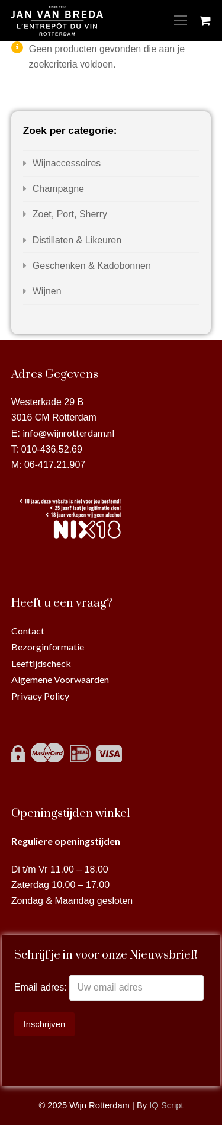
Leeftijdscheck (41, 663)
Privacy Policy (40, 695)
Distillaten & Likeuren (77, 240)
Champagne (58, 189)
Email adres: (41, 987)
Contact (27, 630)
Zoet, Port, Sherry (70, 214)
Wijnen (47, 291)
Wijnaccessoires (67, 163)
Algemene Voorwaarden (60, 679)
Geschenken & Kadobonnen (92, 266)
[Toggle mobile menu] (180, 21)
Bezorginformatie (47, 646)
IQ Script (166, 1105)
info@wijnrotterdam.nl (68, 432)
